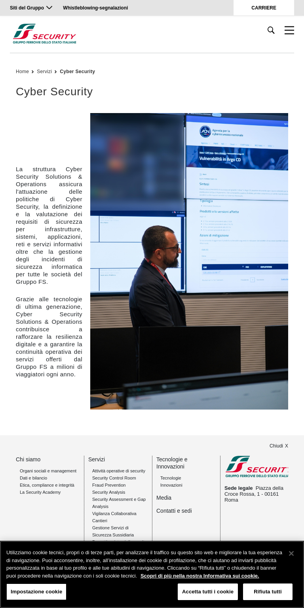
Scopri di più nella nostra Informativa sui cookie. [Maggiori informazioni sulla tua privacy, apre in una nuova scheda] (200, 576)
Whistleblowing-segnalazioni (95, 8)
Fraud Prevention (108, 485)
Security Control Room (114, 478)
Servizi (44, 71)
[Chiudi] (291, 553)
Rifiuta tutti (267, 592)
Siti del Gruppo (27, 8)
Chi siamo (28, 459)
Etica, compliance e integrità (47, 485)
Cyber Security (77, 71)
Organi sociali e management (48, 470)
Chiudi (276, 446)
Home (22, 71)
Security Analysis (108, 492)
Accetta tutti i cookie (208, 592)
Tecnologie (170, 478)
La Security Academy (40, 492)
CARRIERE (263, 8)
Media (163, 498)
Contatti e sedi (174, 511)
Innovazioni (171, 485)
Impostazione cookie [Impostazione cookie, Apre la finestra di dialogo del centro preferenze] (36, 592)
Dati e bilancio (33, 478)
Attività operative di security (118, 470)
